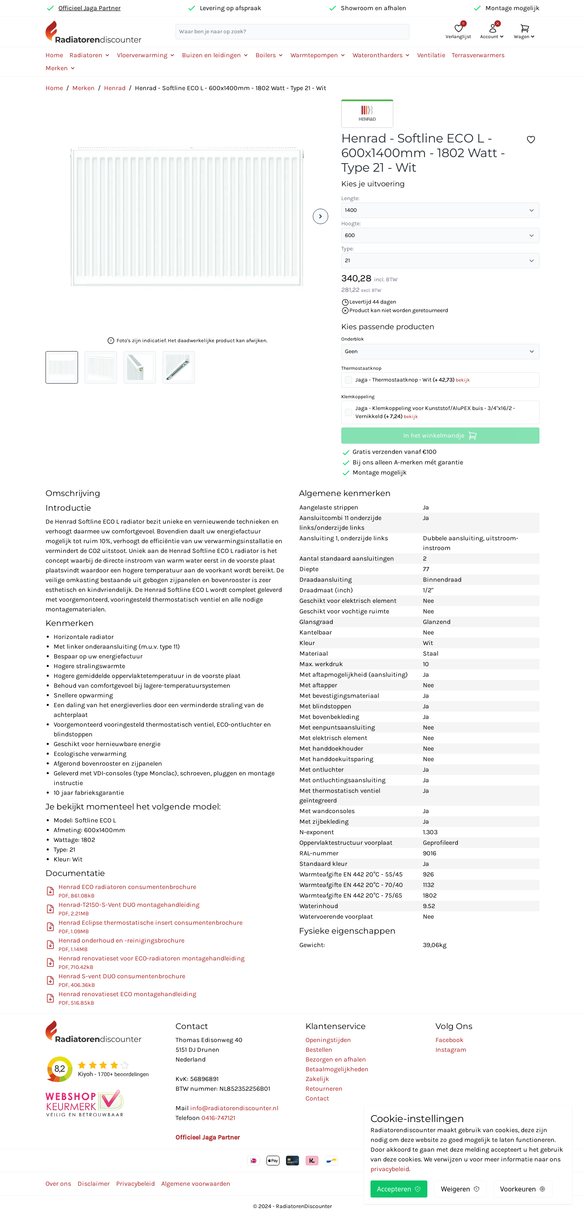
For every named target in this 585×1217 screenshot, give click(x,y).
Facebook (450, 1040)
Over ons (58, 1183)
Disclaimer (94, 1183)
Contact (317, 1098)
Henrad (115, 88)
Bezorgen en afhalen (336, 1059)
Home (54, 55)
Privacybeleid (135, 1183)
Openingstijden (328, 1040)
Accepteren (399, 1189)
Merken (83, 88)
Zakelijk (317, 1079)
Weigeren (460, 1189)
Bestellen (319, 1049)
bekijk (463, 380)
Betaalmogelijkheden (337, 1069)
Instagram (451, 1049)
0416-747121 (218, 1118)
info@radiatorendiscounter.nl (234, 1108)
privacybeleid (389, 1169)
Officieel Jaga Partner (89, 8)
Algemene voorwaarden (195, 1183)
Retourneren (324, 1088)
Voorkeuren (523, 1189)
